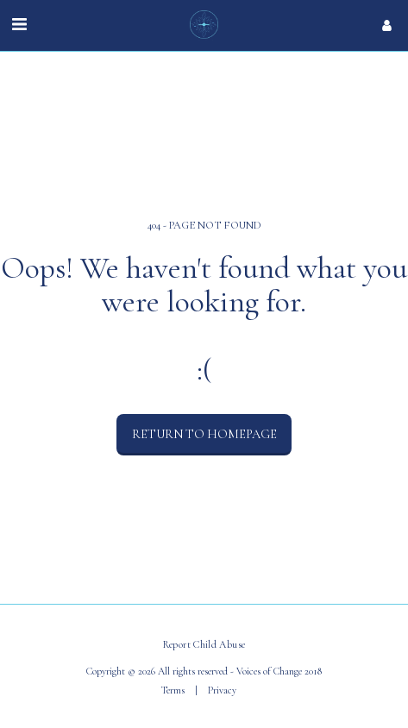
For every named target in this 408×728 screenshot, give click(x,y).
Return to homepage (204, 434)
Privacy (222, 690)
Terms (173, 690)
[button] (19, 25)
